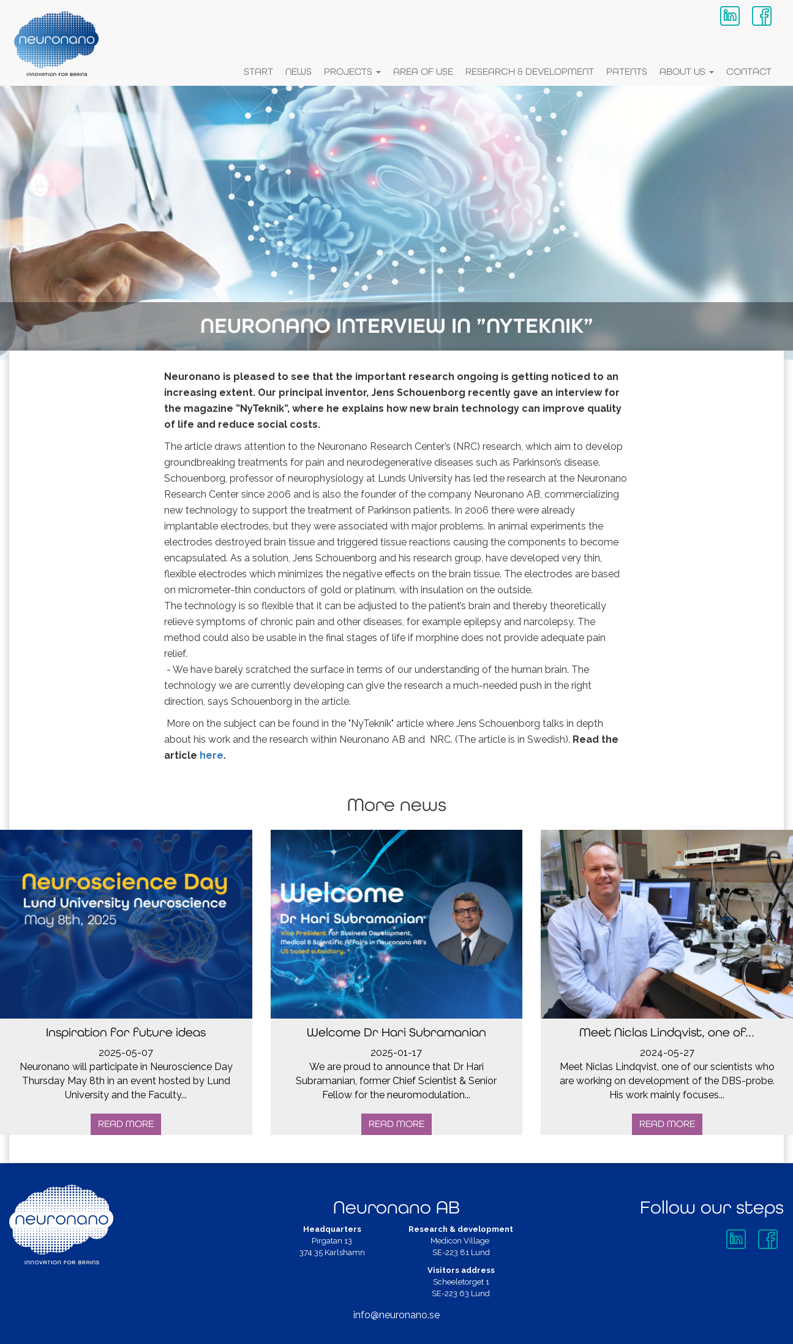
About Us (687, 71)
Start (258, 71)
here (212, 757)
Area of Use (423, 71)
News (298, 71)
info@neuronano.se (396, 1317)
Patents (626, 71)
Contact (749, 71)
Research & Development (529, 71)
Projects (352, 71)
